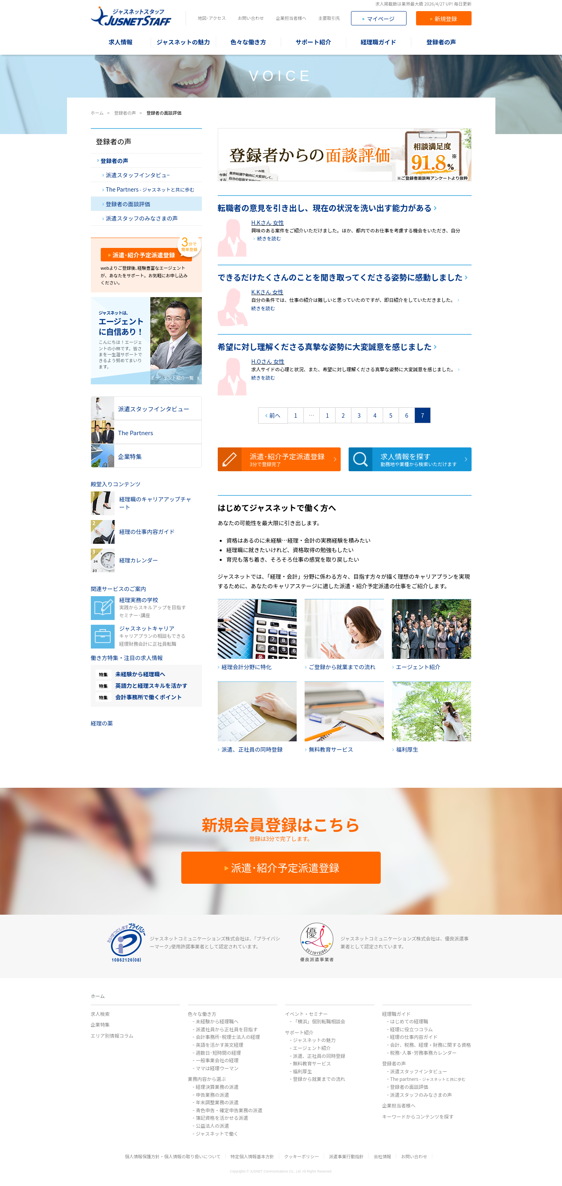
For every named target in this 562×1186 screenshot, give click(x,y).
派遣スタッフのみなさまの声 (140, 218)
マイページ (379, 19)
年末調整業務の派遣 (217, 1102)
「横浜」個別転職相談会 (319, 1021)
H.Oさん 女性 (268, 361)
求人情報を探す (424, 459)
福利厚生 (302, 1071)
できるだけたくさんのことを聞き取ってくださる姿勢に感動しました (340, 277)
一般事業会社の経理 (217, 1060)
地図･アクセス (212, 18)
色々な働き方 (202, 1013)
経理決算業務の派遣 (217, 1086)
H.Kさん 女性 (267, 222)
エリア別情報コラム (112, 1035)
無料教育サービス (312, 1063)
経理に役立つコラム (411, 1029)
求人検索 (100, 1013)
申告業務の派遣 (212, 1094)
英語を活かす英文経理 (220, 1044)
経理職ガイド (396, 1013)
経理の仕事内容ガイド (414, 1036)
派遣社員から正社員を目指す (227, 1029)
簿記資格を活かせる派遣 (222, 1117)
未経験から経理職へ (140, 674)
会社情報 (382, 1156)
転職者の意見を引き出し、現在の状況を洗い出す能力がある (325, 207)
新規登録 (443, 19)
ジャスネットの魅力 (314, 1039)
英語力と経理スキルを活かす (151, 685)
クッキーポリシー (301, 1156)
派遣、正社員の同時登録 (319, 1055)
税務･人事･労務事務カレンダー (423, 1052)
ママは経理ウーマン (217, 1068)
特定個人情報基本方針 (252, 1156)
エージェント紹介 (312, 1047)
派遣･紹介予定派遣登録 (293, 459)
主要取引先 (329, 18)
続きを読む (269, 238)
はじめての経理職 (409, 1021)
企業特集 (100, 1024)
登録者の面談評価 (126, 204)
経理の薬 (102, 723)
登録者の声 (113, 161)
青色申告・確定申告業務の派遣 (229, 1110)
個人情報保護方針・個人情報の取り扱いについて (173, 1156)
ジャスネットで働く (217, 1133)
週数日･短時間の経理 (218, 1052)
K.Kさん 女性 (267, 292)
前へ (272, 416)
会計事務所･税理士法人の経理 (228, 1036)
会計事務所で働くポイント (148, 697)
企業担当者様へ (291, 18)
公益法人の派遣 (212, 1125)
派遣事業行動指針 (346, 1156)
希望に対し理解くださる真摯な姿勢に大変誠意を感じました (325, 346)
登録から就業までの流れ (319, 1078)
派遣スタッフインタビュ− (136, 175)
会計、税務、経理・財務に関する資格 (430, 1044)
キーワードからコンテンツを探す (418, 1116)
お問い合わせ (251, 18)
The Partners (148, 189)
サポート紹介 (299, 1032)
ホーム (98, 995)
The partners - (428, 1078)
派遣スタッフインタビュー (418, 1071)
